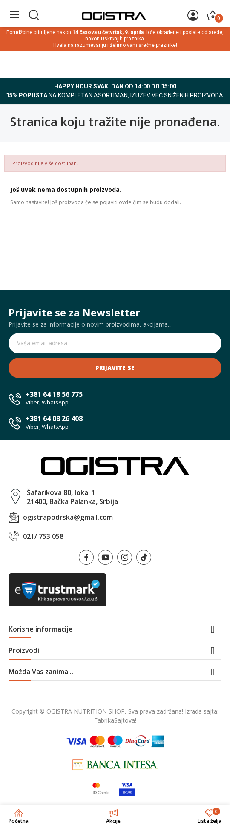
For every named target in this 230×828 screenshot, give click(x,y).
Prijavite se (115, 368)
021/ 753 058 (43, 536)
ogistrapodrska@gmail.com (68, 517)
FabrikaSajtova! (115, 720)
